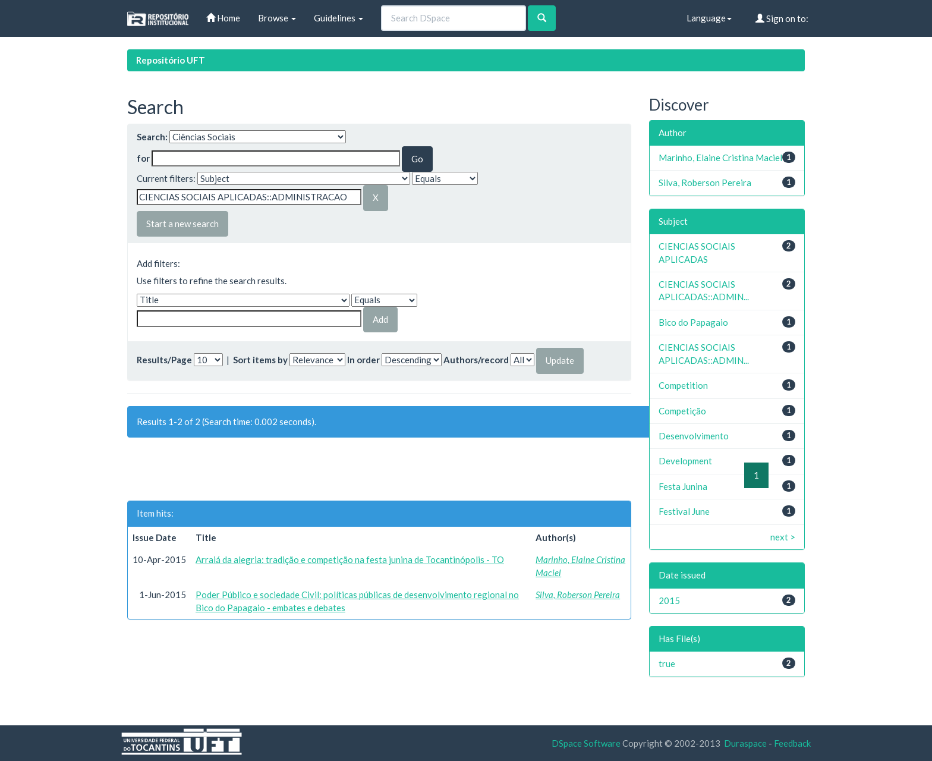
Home (223, 17)
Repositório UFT (170, 60)
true (667, 663)
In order (363, 359)
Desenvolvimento (694, 435)
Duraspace (745, 743)
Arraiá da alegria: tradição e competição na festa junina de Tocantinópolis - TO (350, 559)
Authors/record (476, 359)
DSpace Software (586, 743)
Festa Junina (683, 486)
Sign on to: (781, 18)
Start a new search (182, 223)
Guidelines (338, 17)
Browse (277, 17)
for (143, 158)
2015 (669, 600)
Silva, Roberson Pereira (578, 594)
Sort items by (260, 359)
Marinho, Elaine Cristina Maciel (720, 157)
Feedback (792, 743)
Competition (683, 385)
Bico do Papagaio (693, 322)
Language (709, 17)
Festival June (684, 511)
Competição (682, 410)
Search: (152, 136)
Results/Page (164, 359)
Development (685, 460)
